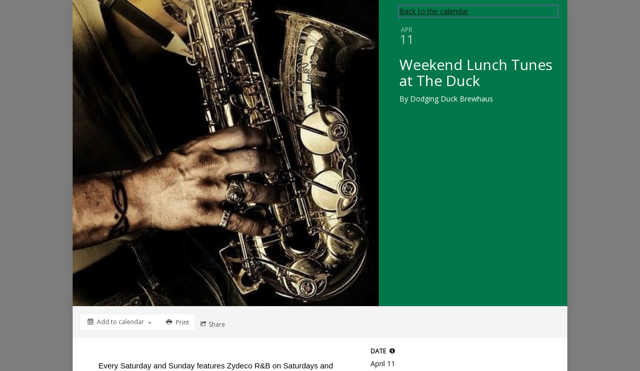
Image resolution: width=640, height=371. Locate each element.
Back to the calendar (433, 11)
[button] (392, 351)
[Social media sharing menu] (211, 324)
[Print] (176, 322)
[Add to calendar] (119, 321)
